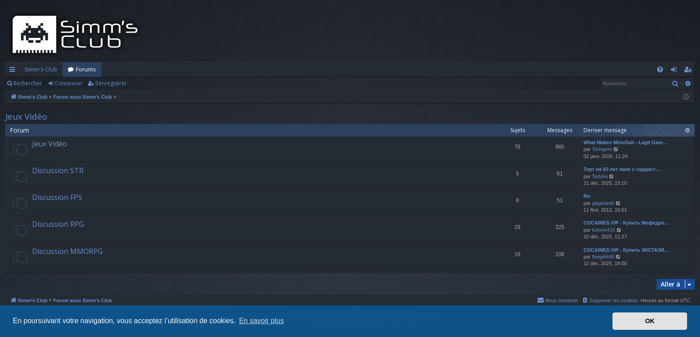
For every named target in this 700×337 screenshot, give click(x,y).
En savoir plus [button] (261, 321)
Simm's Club (41, 69)
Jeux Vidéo (26, 116)
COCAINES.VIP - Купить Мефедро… (626, 222)
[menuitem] (660, 69)
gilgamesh (603, 203)
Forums (86, 69)
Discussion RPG (58, 224)
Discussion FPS (57, 197)
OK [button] (650, 321)
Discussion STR (57, 170)
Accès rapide (14, 71)
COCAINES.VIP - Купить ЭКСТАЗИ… (626, 250)
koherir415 (603, 230)
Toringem (602, 149)
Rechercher (27, 83)
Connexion (68, 83)
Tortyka (600, 176)
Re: (587, 196)
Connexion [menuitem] (676, 71)
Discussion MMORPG (67, 251)
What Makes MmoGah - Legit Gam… (625, 142)
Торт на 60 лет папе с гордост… (621, 169)
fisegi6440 (603, 256)
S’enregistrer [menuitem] (689, 71)
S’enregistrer (111, 83)
